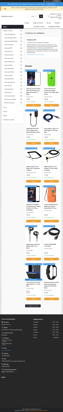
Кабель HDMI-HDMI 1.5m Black (50, 245)
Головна (26, 23)
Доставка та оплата (39, 26)
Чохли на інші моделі (9, 96)
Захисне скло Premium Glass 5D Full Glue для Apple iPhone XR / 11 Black (33, 91)
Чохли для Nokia (8, 65)
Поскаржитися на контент (29, 410)
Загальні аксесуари (9, 102)
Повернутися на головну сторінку (35, 54)
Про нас (49, 23)
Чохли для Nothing (9, 68)
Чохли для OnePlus (9, 72)
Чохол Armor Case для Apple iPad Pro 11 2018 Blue (33, 284)
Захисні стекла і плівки (10, 99)
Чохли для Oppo (8, 75)
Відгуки (5, 115)
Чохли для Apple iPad (9, 34)
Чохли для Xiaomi (8, 89)
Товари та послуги (38, 23)
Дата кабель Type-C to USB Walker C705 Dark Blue (51, 130)
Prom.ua (39, 409)
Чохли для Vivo (8, 85)
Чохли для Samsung (9, 82)
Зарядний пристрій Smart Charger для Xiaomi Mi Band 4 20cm (33, 130)
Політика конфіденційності (42, 410)
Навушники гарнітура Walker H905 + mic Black (33, 246)
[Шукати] (41, 16)
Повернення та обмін (54, 26)
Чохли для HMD (8, 48)
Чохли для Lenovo (8, 58)
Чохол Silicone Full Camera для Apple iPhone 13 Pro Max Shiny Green (51, 91)
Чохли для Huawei (9, 55)
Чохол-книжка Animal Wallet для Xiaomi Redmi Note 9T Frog (51, 206)
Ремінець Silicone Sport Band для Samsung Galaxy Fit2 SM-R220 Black (51, 285)
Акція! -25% (50, 4)
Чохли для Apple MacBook (11, 41)
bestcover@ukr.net (6, 350)
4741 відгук (48, 1)
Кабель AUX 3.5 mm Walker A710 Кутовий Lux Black (50, 168)
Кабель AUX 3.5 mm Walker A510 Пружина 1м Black (33, 168)
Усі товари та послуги (32, 306)
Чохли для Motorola (9, 61)
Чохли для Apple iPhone (10, 37)
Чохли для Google (8, 44)
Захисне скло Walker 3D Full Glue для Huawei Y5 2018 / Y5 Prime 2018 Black (33, 207)
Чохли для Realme (9, 78)
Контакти (57, 23)
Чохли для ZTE (8, 92)
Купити (33, 105)
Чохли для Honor (8, 51)
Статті (4, 107)
